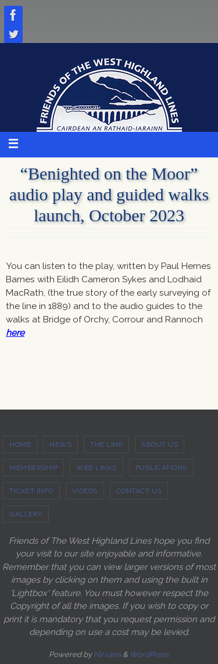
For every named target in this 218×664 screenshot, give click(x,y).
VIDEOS (85, 491)
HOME (20, 444)
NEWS (60, 444)
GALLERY (25, 514)
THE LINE (106, 444)
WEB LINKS (96, 468)
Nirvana (107, 654)
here (15, 333)
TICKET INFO (31, 491)
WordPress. (150, 654)
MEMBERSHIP (33, 468)
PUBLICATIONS (161, 468)
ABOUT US (159, 444)
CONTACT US (139, 491)
